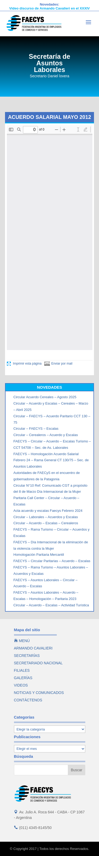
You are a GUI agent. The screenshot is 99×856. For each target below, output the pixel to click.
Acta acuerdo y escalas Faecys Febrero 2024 (48, 511)
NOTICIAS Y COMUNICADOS (39, 693)
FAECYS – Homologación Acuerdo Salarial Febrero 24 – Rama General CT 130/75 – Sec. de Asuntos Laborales (51, 460)
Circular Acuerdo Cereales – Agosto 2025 (44, 397)
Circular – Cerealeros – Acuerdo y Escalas (45, 435)
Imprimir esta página (24, 363)
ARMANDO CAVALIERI (33, 648)
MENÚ (22, 641)
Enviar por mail (58, 363)
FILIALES (22, 670)
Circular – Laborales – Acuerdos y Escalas (45, 517)
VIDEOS (21, 685)
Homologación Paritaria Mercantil (38, 555)
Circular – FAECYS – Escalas (36, 429)
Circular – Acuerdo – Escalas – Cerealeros (45, 523)
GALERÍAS (23, 678)
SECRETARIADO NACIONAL (38, 663)
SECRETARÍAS (27, 655)
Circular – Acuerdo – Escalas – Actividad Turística (51, 605)
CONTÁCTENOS (28, 700)
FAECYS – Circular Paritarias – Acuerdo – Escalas (51, 561)
